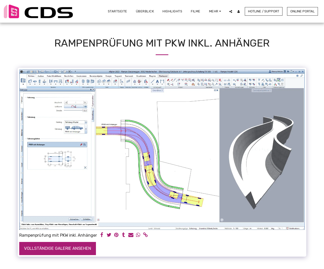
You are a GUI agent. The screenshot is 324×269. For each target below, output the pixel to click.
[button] (230, 11)
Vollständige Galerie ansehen (57, 248)
